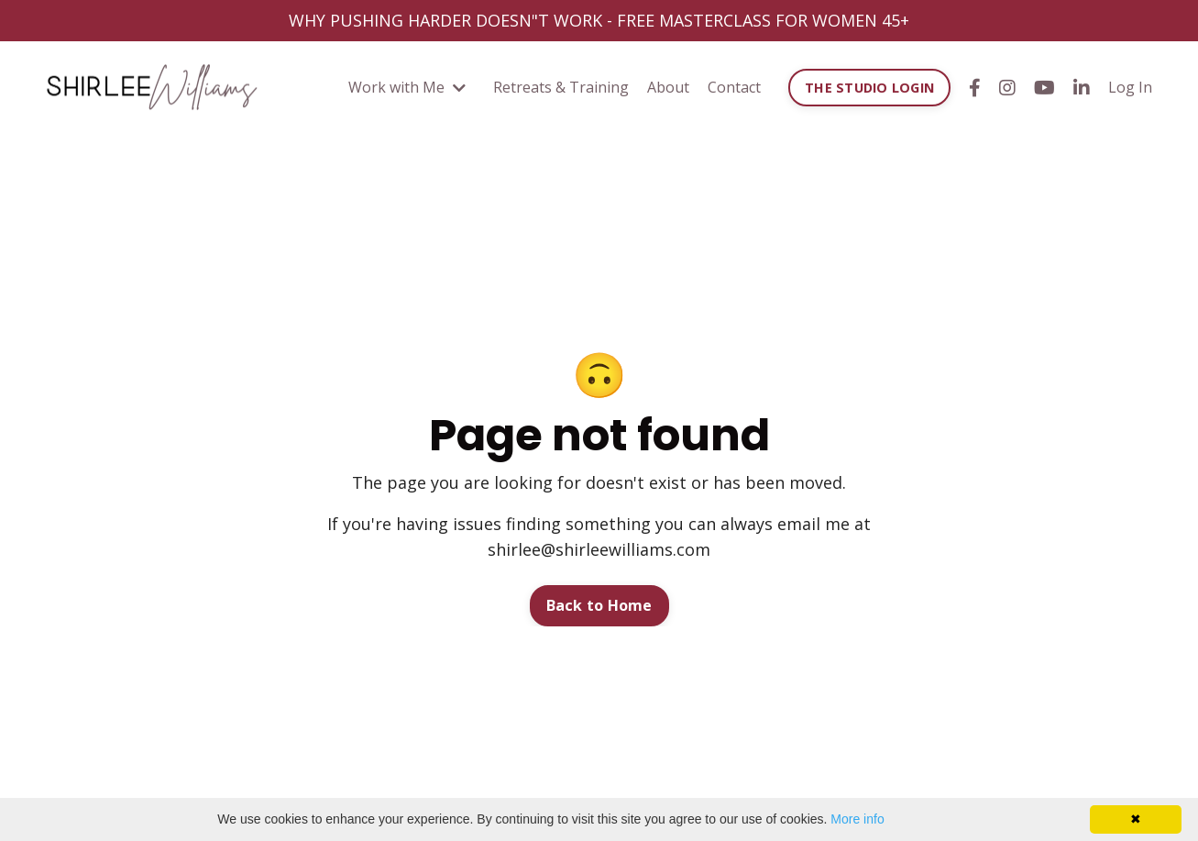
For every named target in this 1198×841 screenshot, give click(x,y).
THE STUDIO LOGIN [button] (869, 87)
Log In (1130, 87)
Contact (734, 87)
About (668, 87)
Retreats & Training (561, 87)
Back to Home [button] (599, 605)
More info (857, 819)
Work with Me (407, 87)
